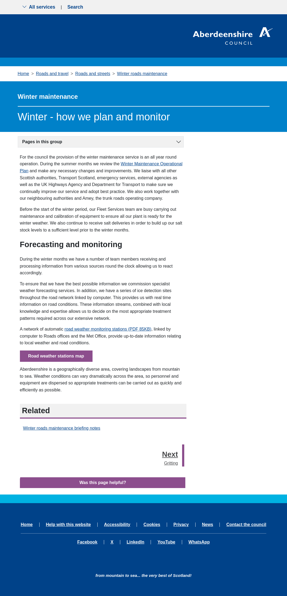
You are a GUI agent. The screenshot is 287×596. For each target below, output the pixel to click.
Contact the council (246, 525)
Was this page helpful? (102, 482)
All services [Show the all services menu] (38, 6)
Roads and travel (52, 73)
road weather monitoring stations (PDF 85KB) (108, 329)
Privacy (181, 525)
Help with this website (68, 525)
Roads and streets (92, 73)
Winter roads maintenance (142, 73)
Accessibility (117, 525)
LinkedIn (135, 542)
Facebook (87, 542)
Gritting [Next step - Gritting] (170, 457)
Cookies (151, 525)
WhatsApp (199, 542)
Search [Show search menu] (75, 7)
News (207, 525)
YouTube (166, 542)
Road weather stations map (56, 356)
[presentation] (183, 455)
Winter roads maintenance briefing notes (61, 428)
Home (23, 73)
